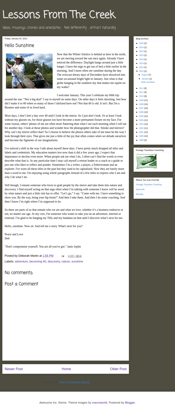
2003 (141, 124)
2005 (141, 116)
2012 (141, 88)
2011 (141, 92)
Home (66, 369)
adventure (21, 261)
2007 (141, 108)
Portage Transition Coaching (149, 184)
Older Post (118, 369)
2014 (141, 67)
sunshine (77, 261)
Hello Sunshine (148, 82)
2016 (141, 63)
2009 (141, 100)
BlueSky (139, 194)
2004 (141, 120)
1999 (141, 140)
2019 (141, 59)
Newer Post (14, 369)
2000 (141, 136)
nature (66, 261)
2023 (141, 51)
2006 (141, 112)
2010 (141, 96)
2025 (141, 43)
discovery (54, 261)
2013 (141, 71)
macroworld (99, 402)
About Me (140, 189)
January (145, 79)
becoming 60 (37, 261)
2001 (141, 132)
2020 (141, 55)
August (144, 75)
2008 (141, 104)
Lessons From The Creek (58, 15)
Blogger (130, 402)
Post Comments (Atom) (74, 382)
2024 (141, 47)
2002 (141, 128)
